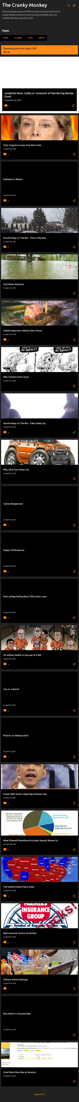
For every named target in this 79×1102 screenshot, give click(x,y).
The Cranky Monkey (24, 5)
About (41, 38)
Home (4, 38)
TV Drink (17, 38)
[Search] (68, 5)
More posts (39, 1094)
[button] (73, 106)
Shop (29, 38)
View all (6, 52)
